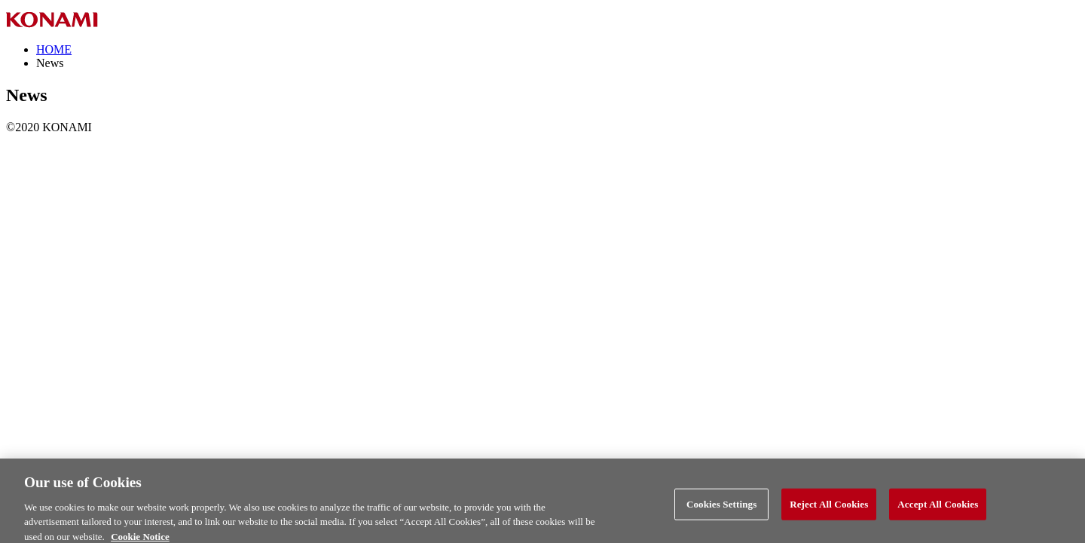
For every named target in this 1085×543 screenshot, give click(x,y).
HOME (54, 49)
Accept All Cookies (937, 508)
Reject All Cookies (829, 508)
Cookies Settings (721, 508)
